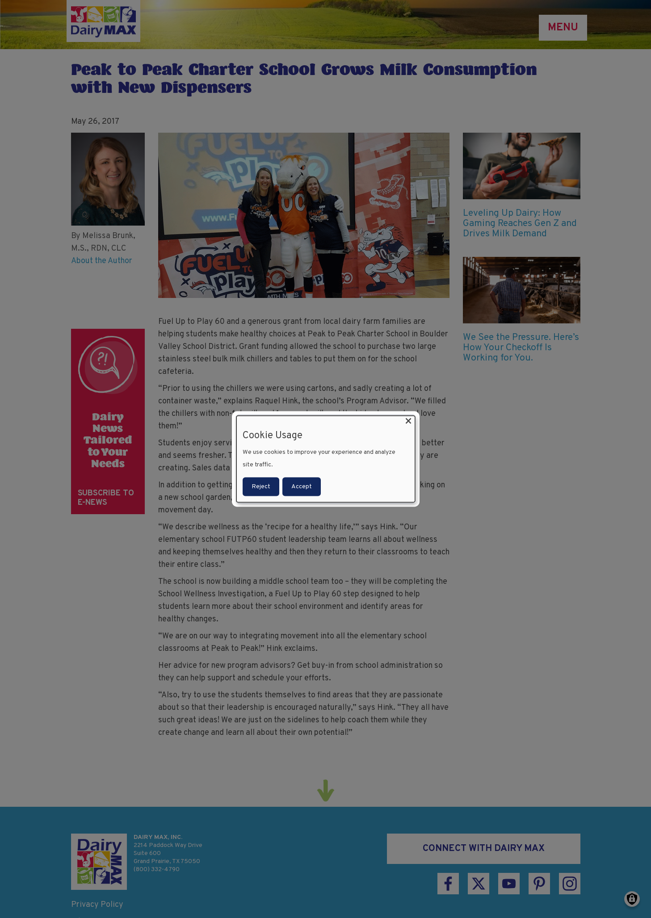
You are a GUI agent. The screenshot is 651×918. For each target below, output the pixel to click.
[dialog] (325, 459)
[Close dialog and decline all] (408, 421)
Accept (301, 486)
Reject (261, 486)
